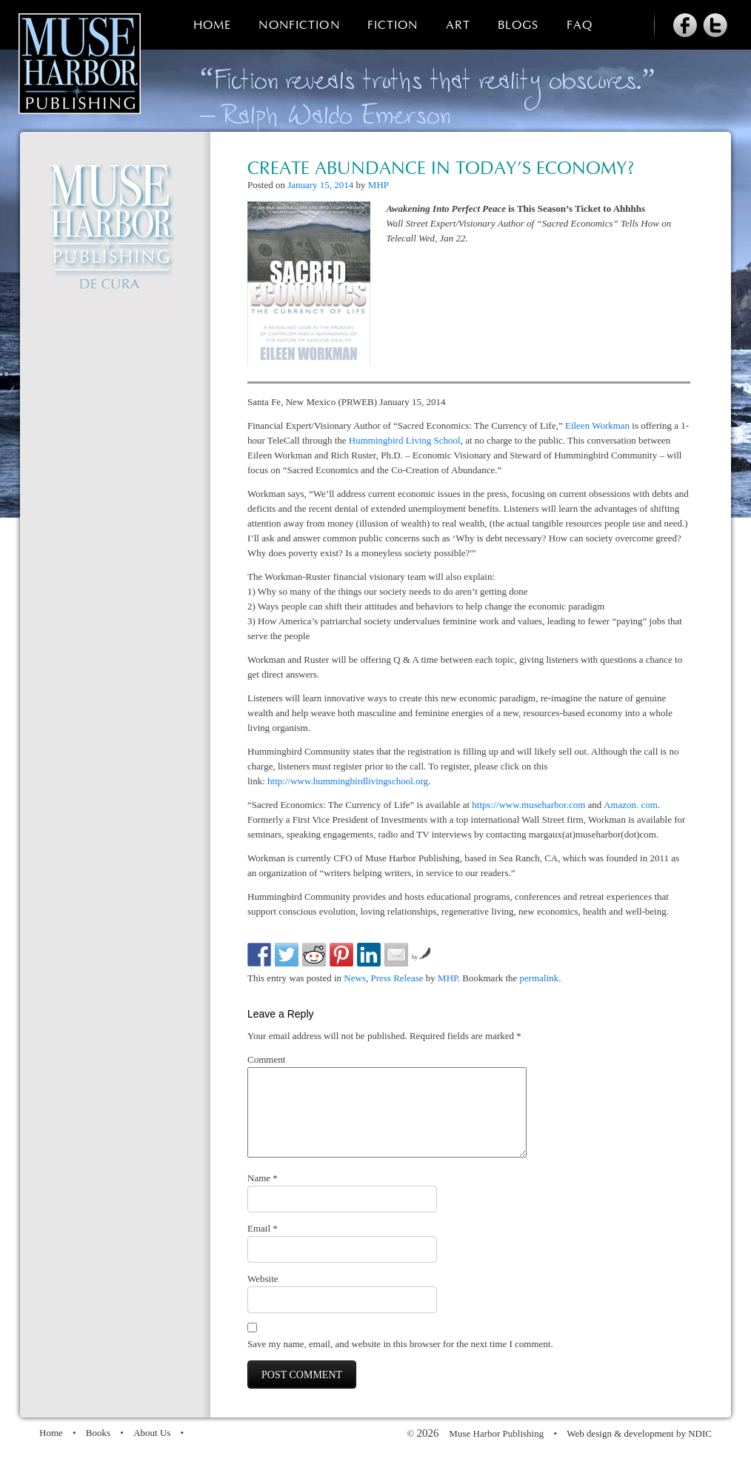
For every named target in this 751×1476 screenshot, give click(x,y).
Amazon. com (631, 804)
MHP (378, 184)
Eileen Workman (597, 425)
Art (458, 25)
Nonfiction (298, 25)
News (355, 978)
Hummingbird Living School (405, 440)
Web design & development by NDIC (639, 1451)
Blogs (518, 25)
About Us (151, 1450)
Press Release (396, 978)
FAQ (580, 25)
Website (262, 1296)
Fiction (392, 25)
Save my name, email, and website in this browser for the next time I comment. (400, 1361)
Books (98, 1450)
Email (262, 1246)
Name (262, 1195)
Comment (266, 1059)
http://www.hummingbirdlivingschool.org (347, 781)
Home (212, 25)
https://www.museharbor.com (528, 804)
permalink (539, 978)
